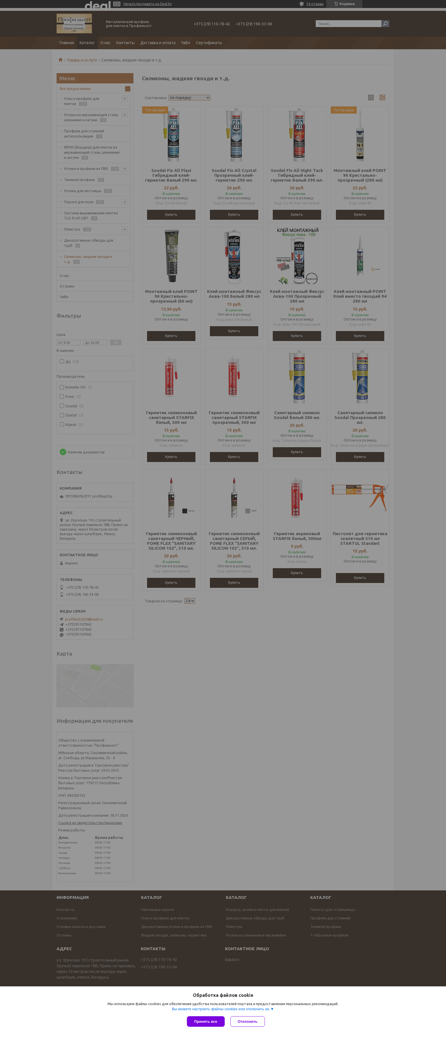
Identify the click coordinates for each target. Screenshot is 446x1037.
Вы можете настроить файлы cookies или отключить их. (221, 1009)
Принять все (205, 1021)
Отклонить (247, 1021)
